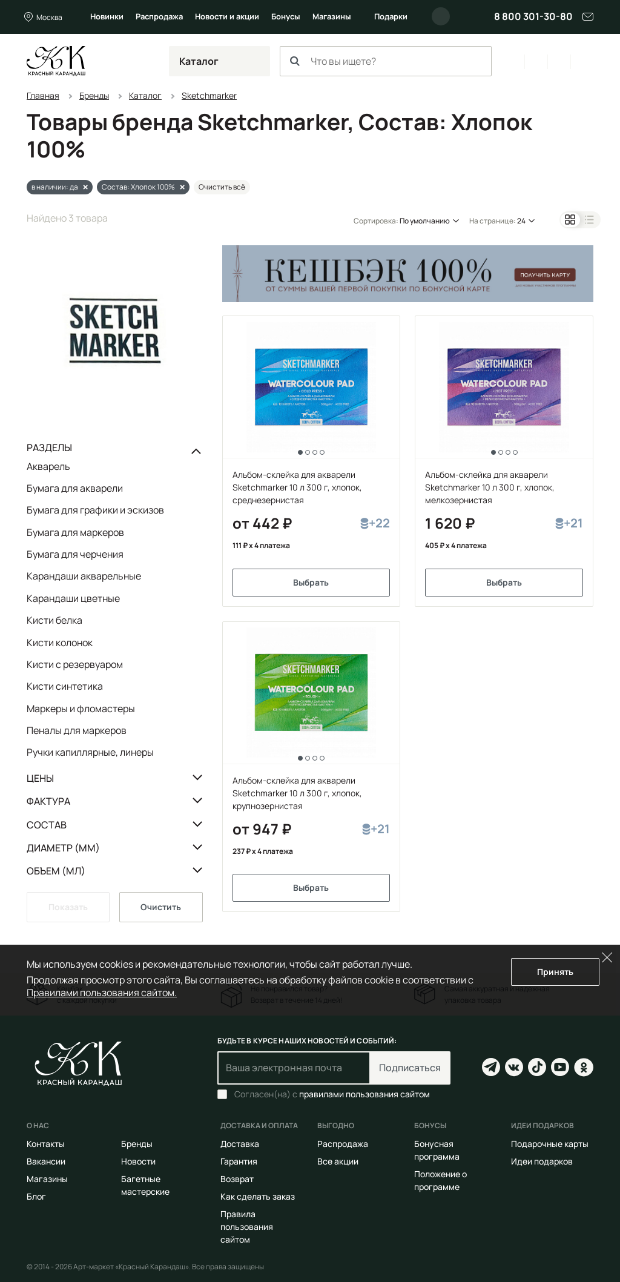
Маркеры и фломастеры (81, 708)
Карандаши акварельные (84, 576)
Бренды (137, 1143)
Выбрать (311, 582)
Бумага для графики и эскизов (95, 510)
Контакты (46, 1143)
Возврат (237, 1179)
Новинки (107, 16)
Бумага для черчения (75, 554)
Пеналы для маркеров (77, 730)
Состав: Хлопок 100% (138, 187)
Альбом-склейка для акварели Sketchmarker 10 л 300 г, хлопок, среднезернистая (297, 487)
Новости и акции (227, 16)
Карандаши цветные (73, 598)
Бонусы (285, 16)
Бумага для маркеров (75, 532)
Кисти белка (54, 620)
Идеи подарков (542, 1161)
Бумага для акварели (75, 488)
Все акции (337, 1161)
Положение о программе (440, 1180)
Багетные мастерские (145, 1185)
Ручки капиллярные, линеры (90, 751)
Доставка (239, 1143)
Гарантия (238, 1161)
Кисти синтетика (65, 686)
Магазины (331, 16)
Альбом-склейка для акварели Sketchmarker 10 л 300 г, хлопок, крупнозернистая (297, 793)
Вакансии (46, 1161)
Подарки (390, 16)
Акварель (48, 467)
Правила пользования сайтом (246, 1226)
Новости (138, 1161)
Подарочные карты (550, 1143)
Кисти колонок (60, 642)
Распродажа (159, 16)
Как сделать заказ (257, 1196)
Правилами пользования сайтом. (102, 992)
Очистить (160, 907)
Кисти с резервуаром (75, 664)
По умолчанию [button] (425, 221)
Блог (36, 1196)
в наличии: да (54, 187)
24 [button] (521, 221)
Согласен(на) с (332, 1094)
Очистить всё (222, 187)
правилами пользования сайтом (364, 1094)
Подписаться (410, 1067)
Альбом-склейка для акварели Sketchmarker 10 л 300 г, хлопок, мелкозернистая (490, 487)
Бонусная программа (437, 1150)
